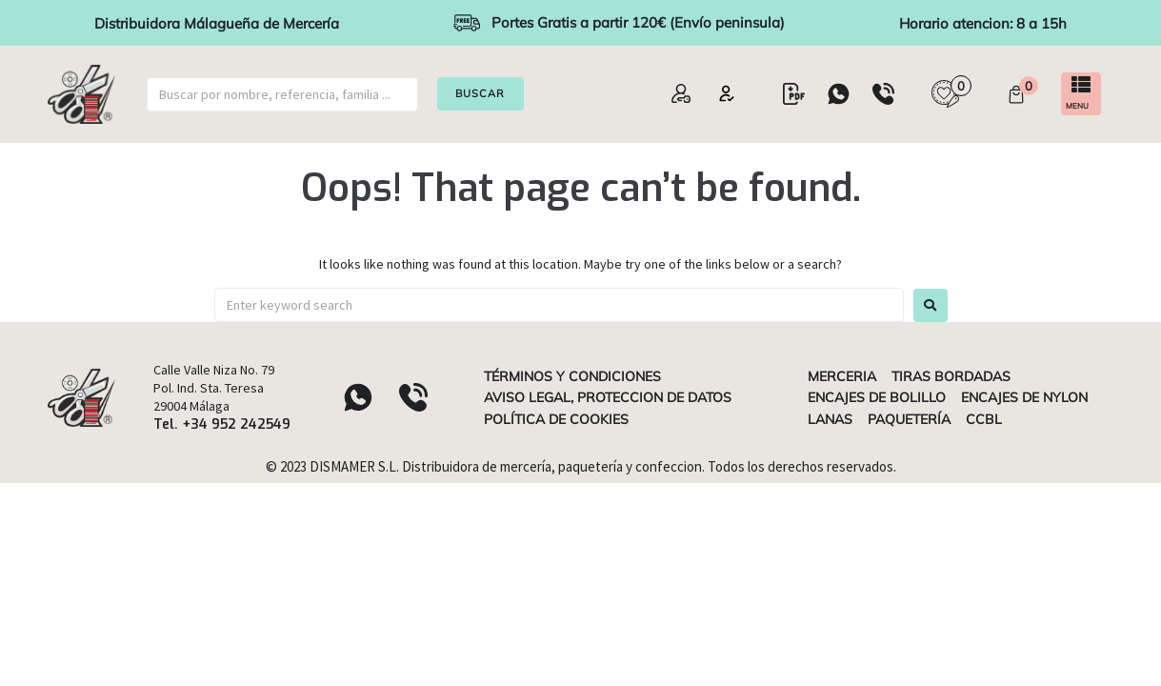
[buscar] (282, 94)
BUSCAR (481, 93)
